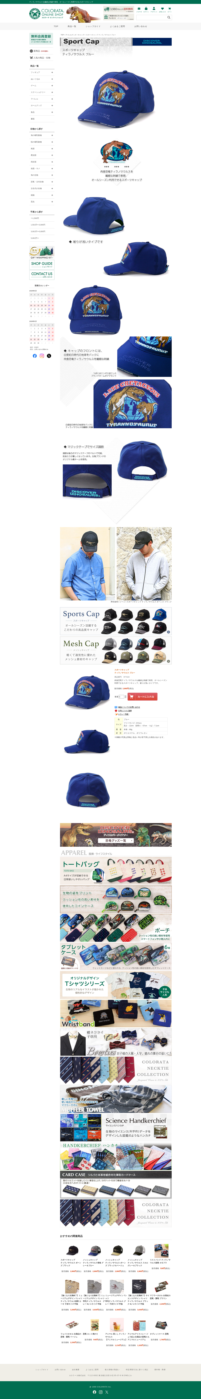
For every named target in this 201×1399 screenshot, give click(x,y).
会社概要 (75, 1370)
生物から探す (36, 129)
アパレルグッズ (70, 35)
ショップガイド (93, 26)
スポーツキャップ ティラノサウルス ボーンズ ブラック (71, 1263)
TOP (56, 26)
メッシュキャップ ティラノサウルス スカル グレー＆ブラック (138, 1263)
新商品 (41, 51)
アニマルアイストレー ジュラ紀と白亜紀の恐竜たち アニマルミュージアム (138, 1337)
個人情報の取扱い (112, 1370)
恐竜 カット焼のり (90, 1334)
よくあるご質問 (117, 26)
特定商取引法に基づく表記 (137, 1370)
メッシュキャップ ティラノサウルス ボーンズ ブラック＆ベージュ (115, 1263)
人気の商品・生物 (42, 58)
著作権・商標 (160, 1370)
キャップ (81, 35)
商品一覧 (72, 26)
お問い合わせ (140, 26)
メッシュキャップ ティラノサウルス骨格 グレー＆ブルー (93, 1263)
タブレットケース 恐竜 (159, 1334)
